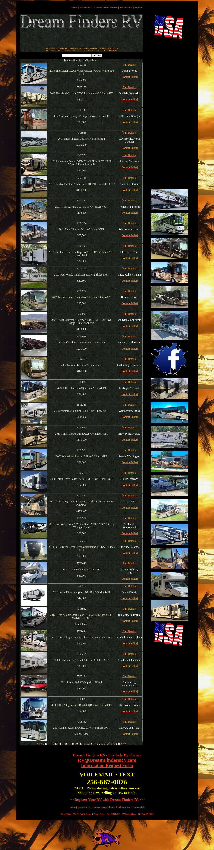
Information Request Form (107, 765)
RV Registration (129, 814)
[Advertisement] (81, 38)
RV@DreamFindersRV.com (107, 760)
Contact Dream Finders (105, 7)
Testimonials (138, 807)
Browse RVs (86, 7)
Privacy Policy (99, 814)
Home (74, 7)
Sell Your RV (126, 7)
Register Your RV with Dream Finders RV (107, 800)
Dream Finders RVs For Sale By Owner (107, 755)
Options (139, 7)
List (139, 814)
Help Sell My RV (113, 814)
